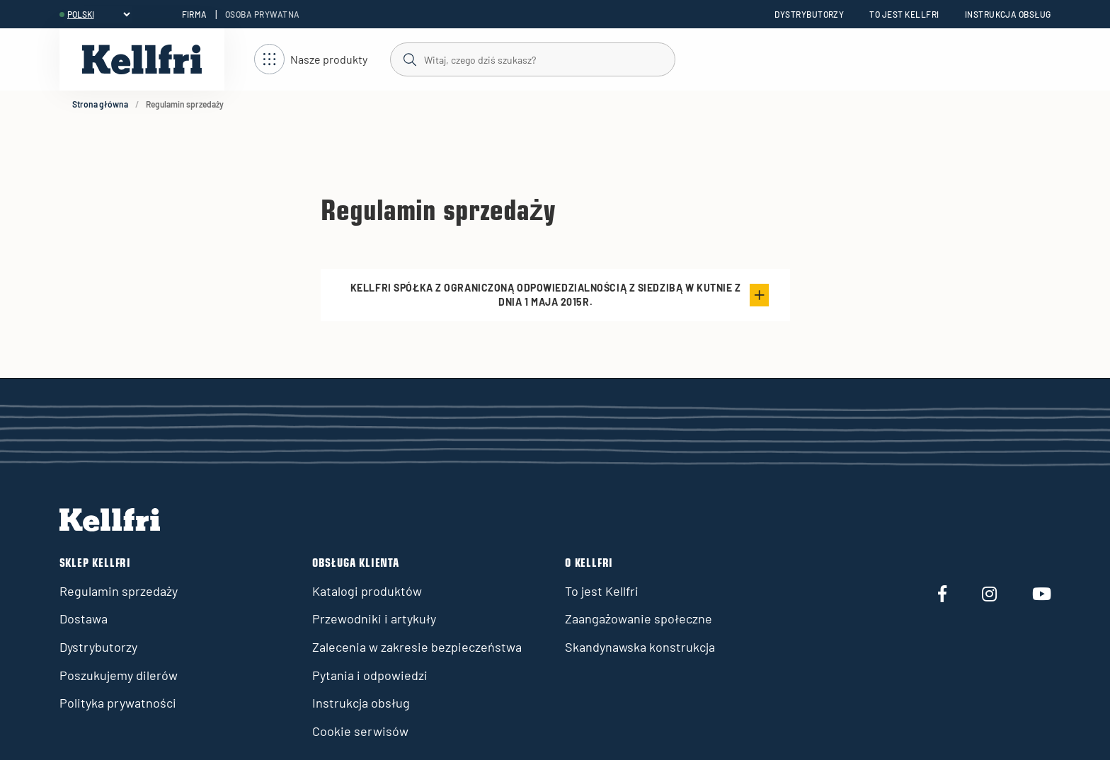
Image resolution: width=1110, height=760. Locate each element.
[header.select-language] (98, 14)
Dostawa (83, 618)
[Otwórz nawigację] (310, 60)
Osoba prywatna (262, 14)
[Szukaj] (532, 58)
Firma (194, 14)
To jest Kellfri (904, 14)
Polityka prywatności (117, 702)
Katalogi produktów (367, 591)
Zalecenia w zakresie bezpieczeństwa (417, 647)
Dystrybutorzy (809, 14)
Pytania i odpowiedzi (370, 675)
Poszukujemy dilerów (118, 675)
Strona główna (100, 104)
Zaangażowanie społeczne (638, 618)
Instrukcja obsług (1008, 14)
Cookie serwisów (360, 731)
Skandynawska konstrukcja (640, 647)
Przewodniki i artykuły (374, 618)
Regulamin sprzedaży (118, 591)
